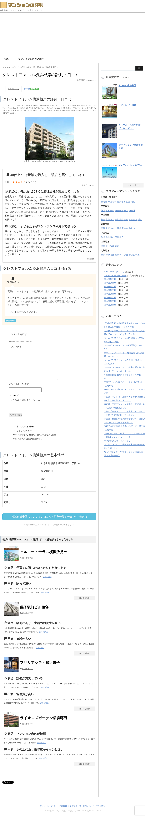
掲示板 (31, 89)
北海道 (104, 202)
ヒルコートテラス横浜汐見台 (43, 552)
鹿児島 (132, 255)
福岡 (103, 255)
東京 (126, 211)
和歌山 (132, 228)
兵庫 (121, 228)
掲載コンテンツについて (70, 806)
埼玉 (117, 211)
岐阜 (131, 220)
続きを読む (47, 577)
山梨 (121, 220)
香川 (108, 246)
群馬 (112, 211)
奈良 (126, 228)
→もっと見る (133, 185)
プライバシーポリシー (49, 806)
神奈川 (132, 211)
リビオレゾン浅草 (127, 105)
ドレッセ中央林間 (127, 85)
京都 (112, 228)
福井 (117, 220)
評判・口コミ (13, 89)
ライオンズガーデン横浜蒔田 (43, 718)
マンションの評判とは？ (31, 59)
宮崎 (126, 255)
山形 (128, 202)
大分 (121, 255)
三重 (103, 228)
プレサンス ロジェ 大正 (130, 165)
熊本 (117, 255)
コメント (50, 347)
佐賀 (108, 255)
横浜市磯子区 (27, 558)
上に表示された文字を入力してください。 (26, 400)
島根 (108, 237)
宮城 (119, 202)
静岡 (135, 220)
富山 (108, 220)
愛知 (140, 220)
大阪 (117, 228)
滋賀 (108, 228)
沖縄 (137, 255)
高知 (117, 246)
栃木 (108, 211)
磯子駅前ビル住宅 (34, 607)
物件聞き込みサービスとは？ (117, 441)
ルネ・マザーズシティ (114, 272)
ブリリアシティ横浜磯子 (40, 662)
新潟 (103, 220)
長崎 (112, 255)
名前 (50, 384)
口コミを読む (84, 598)
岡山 (112, 237)
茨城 (103, 211)
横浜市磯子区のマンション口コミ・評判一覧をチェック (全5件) (49, 516)
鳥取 (103, 237)
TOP (6, 59)
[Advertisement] (72, 34)
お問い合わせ (88, 806)
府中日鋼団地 (110, 279)
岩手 (114, 202)
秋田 (123, 202)
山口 (121, 237)
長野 (126, 220)
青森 (110, 202)
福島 (133, 202)
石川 (112, 220)
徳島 (103, 246)
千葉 (121, 211)
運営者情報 (100, 806)
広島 (117, 237)
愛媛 (112, 246)
